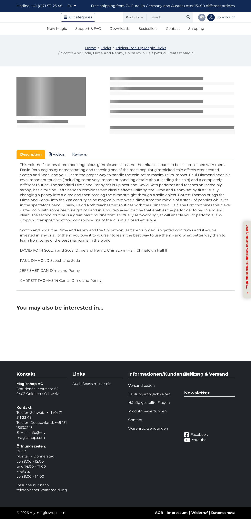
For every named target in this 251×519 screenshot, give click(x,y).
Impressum (177, 513)
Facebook (196, 434)
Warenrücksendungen (148, 428)
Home (90, 48)
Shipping (196, 28)
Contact (173, 28)
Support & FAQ (88, 28)
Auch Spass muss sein (92, 384)
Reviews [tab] (79, 154)
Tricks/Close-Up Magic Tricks (141, 48)
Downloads (120, 28)
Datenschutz (223, 513)
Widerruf (199, 513)
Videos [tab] (57, 154)
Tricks (106, 48)
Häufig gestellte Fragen (149, 402)
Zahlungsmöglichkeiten (149, 394)
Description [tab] (31, 154)
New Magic (57, 28)
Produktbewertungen (147, 411)
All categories (78, 17)
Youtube (195, 440)
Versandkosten (141, 385)
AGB (159, 513)
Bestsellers (147, 28)
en (71, 6)
